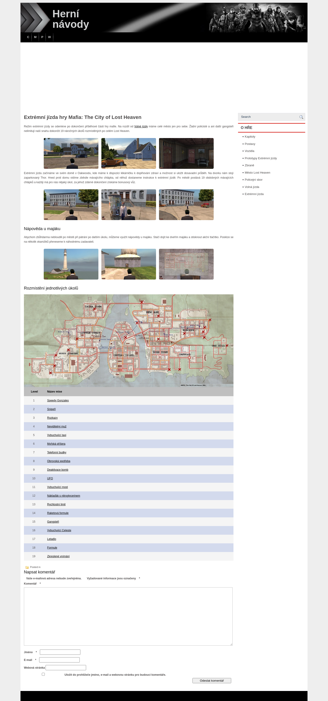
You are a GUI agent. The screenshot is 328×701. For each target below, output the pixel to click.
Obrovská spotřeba (58, 461)
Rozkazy (52, 417)
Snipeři (51, 409)
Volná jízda (252, 187)
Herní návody (70, 19)
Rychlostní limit (56, 504)
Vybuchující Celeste (59, 530)
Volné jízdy (141, 126)
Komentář (33, 584)
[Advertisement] (164, 76)
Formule (52, 547)
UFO (50, 478)
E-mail (31, 660)
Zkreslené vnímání (58, 556)
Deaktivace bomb (57, 469)
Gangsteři (53, 521)
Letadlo (51, 539)
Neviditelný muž (57, 426)
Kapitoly (250, 136)
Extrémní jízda (254, 194)
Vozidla (249, 151)
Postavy (250, 144)
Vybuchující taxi (56, 435)
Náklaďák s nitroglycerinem (63, 495)
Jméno (31, 652)
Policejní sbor (254, 179)
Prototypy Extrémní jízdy (261, 158)
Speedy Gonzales (58, 400)
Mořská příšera (56, 443)
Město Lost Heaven (257, 172)
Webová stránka (34, 667)
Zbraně (249, 165)
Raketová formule (58, 513)
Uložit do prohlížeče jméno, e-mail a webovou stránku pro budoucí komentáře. (115, 674)
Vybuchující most (57, 487)
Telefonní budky (56, 452)
